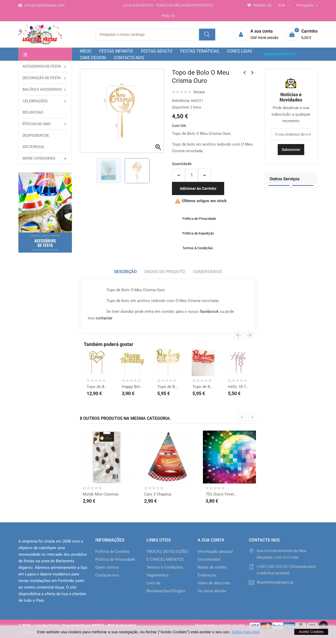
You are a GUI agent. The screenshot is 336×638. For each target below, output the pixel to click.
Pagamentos (157, 575)
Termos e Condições (164, 567)
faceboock (209, 311)
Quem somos (107, 567)
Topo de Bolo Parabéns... (168, 386)
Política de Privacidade (115, 559)
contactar (104, 318)
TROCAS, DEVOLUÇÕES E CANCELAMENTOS (167, 555)
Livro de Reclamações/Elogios (165, 587)
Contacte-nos (107, 575)
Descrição (125, 271)
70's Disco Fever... (221, 494)
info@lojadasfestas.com (41, 5)
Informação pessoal (215, 551)
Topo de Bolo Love (97, 386)
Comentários (207, 271)
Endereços (207, 575)
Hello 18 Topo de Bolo (238, 386)
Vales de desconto (214, 583)
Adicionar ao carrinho (198, 188)
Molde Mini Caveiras (101, 494)
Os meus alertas (212, 591)
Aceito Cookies (311, 632)
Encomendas (209, 559)
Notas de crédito (212, 567)
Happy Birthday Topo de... (132, 386)
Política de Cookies (112, 551)
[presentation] (238, 336)
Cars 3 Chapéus (158, 494)
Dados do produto (165, 271)
